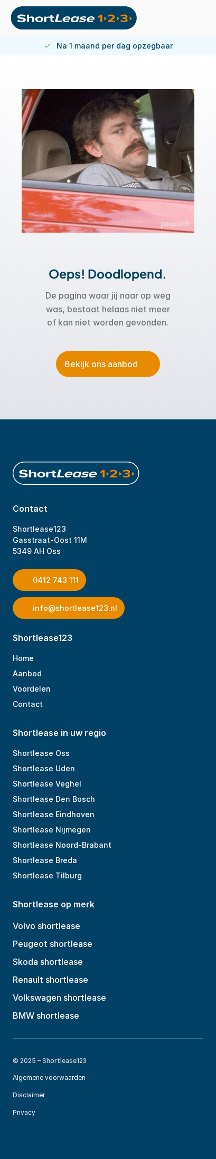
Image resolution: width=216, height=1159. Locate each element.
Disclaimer (29, 1095)
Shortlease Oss (41, 753)
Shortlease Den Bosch (54, 798)
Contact (28, 704)
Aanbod (27, 673)
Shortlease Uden (44, 768)
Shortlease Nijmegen (52, 829)
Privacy (24, 1112)
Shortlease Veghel (47, 783)
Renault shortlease (50, 979)
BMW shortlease (46, 1015)
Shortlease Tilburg (47, 875)
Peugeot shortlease (52, 943)
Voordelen (32, 688)
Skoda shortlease (48, 961)
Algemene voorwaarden (49, 1077)
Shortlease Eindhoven (54, 814)
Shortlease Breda (45, 860)
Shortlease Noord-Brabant (62, 844)
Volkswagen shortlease (59, 997)
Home (23, 658)
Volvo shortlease (46, 926)
